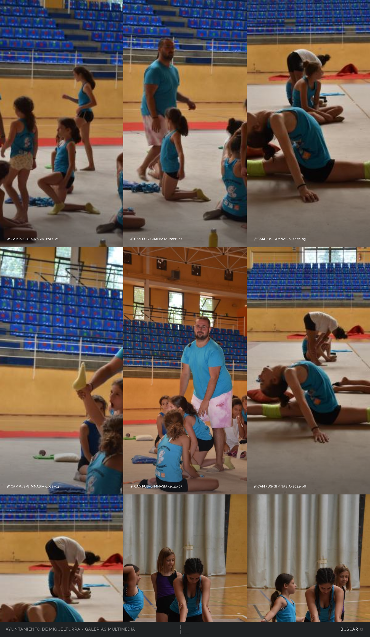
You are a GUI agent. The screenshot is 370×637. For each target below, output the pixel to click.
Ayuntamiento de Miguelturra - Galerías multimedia (70, 629)
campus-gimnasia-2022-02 (157, 239)
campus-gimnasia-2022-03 (281, 239)
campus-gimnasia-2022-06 (281, 486)
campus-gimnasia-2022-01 (34, 239)
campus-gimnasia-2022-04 (34, 486)
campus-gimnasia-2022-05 (158, 486)
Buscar (349, 629)
